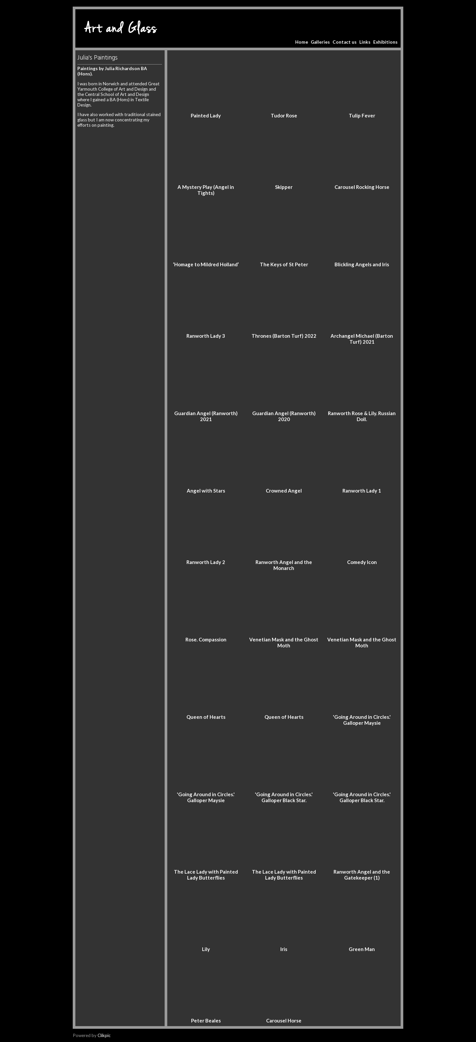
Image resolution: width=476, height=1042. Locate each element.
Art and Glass (121, 28)
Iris (283, 949)
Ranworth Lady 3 (205, 336)
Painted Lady (206, 115)
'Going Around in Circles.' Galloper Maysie (362, 720)
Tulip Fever (362, 115)
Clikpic (104, 1035)
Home (301, 42)
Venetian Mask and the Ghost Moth (283, 642)
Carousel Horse (283, 1020)
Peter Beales (206, 1020)
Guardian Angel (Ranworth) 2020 (284, 416)
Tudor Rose (284, 115)
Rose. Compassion (205, 639)
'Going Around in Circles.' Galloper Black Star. (284, 797)
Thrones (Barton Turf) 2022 (284, 336)
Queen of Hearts (205, 717)
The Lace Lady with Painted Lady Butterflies (206, 875)
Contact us (345, 42)
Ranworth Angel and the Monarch (284, 565)
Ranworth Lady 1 (361, 491)
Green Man (362, 949)
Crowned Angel (284, 491)
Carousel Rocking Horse (362, 187)
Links (365, 42)
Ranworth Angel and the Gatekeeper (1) (362, 875)
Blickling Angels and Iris (362, 264)
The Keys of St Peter (284, 264)
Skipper (284, 187)
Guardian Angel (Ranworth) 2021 (206, 416)
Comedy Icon (362, 562)
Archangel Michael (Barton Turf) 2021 (362, 339)
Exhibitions (385, 42)
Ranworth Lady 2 (205, 562)
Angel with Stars (206, 491)
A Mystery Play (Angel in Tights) (206, 190)
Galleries (320, 42)
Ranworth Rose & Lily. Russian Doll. (362, 416)
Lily (206, 949)
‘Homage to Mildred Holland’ (206, 264)
